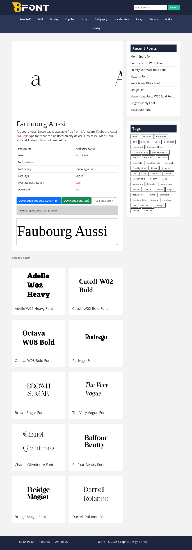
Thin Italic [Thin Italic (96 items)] (145, 205)
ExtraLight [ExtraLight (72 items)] (169, 163)
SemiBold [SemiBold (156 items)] (164, 194)
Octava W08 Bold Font (33, 360)
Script (84, 19)
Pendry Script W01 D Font (148, 63)
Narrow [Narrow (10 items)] (136, 189)
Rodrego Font (83, 360)
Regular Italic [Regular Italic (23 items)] (138, 194)
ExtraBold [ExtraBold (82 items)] (162, 157)
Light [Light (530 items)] (143, 173)
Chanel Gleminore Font (34, 464)
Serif (40, 19)
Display (54, 19)
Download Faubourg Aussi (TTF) (39, 200)
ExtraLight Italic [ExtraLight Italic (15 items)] (139, 168)
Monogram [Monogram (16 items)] (137, 184)
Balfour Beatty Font (88, 464)
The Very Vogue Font (89, 412)
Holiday (96, 28)
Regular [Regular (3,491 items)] (170, 189)
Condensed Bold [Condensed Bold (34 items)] (140, 152)
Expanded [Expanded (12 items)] (148, 157)
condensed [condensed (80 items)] (137, 147)
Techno (154, 19)
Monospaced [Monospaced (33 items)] (166, 184)
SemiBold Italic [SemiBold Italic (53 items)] (139, 200)
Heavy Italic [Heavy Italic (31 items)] (166, 168)
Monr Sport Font (142, 57)
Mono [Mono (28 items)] (164, 178)
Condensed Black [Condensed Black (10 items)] (155, 147)
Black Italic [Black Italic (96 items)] (147, 136)
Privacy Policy (26, 541)
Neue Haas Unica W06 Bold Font (152, 96)
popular (69, 19)
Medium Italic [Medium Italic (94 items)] (138, 178)
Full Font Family (103, 200)
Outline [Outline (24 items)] (159, 189)
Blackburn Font (141, 110)
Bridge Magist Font (30, 516)
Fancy (139, 19)
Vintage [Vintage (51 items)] (135, 210)
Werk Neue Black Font (145, 83)
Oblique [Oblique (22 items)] (147, 189)
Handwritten (122, 19)
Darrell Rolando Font (89, 516)
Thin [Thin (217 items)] (134, 205)
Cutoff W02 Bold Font (90, 308)
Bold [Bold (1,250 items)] (134, 141)
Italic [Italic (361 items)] (134, 173)
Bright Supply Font (143, 103)
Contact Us (61, 541)
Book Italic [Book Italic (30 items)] (169, 141)
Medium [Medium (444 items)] (168, 173)
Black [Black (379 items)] (134, 136)
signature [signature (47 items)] (167, 200)
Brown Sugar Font (30, 412)
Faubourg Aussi (67, 231)
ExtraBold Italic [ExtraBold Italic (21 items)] (153, 163)
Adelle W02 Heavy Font (34, 308)
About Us (44, 541)
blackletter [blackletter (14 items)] (161, 136)
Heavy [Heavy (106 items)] (154, 168)
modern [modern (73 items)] (153, 178)
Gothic (168, 19)
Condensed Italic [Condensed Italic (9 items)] (160, 152)
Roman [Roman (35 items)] (152, 194)
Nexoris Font (139, 76)
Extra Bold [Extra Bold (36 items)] (137, 163)
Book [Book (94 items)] (157, 141)
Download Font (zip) (76, 200)
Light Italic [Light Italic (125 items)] (155, 173)
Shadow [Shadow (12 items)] (154, 200)
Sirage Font (138, 90)
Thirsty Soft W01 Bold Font (148, 70)
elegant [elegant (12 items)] (135, 157)
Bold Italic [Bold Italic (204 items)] (145, 141)
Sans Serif (25, 19)
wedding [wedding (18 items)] (148, 210)
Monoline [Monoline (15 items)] (151, 184)
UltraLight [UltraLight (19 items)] (159, 205)
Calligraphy (101, 19)
